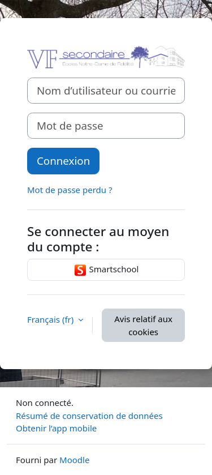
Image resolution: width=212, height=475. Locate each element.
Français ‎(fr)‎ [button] (51, 319)
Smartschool (106, 270)
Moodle (74, 459)
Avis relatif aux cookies (143, 325)
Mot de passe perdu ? (69, 189)
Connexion (63, 160)
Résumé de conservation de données (89, 415)
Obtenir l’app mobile (56, 428)
